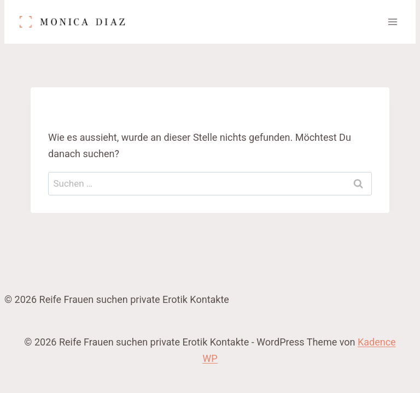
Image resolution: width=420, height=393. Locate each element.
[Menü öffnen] (392, 21)
